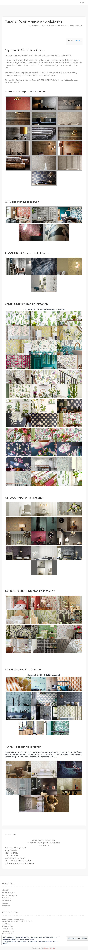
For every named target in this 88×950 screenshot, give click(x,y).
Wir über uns (6, 900)
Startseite (5, 890)
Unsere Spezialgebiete (9, 895)
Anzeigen (77, 40)
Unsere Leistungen (8, 892)
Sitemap (5, 903)
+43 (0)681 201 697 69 (16, 858)
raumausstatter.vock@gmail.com (21, 863)
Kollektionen (6, 898)
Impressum (6, 906)
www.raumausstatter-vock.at (20, 861)
